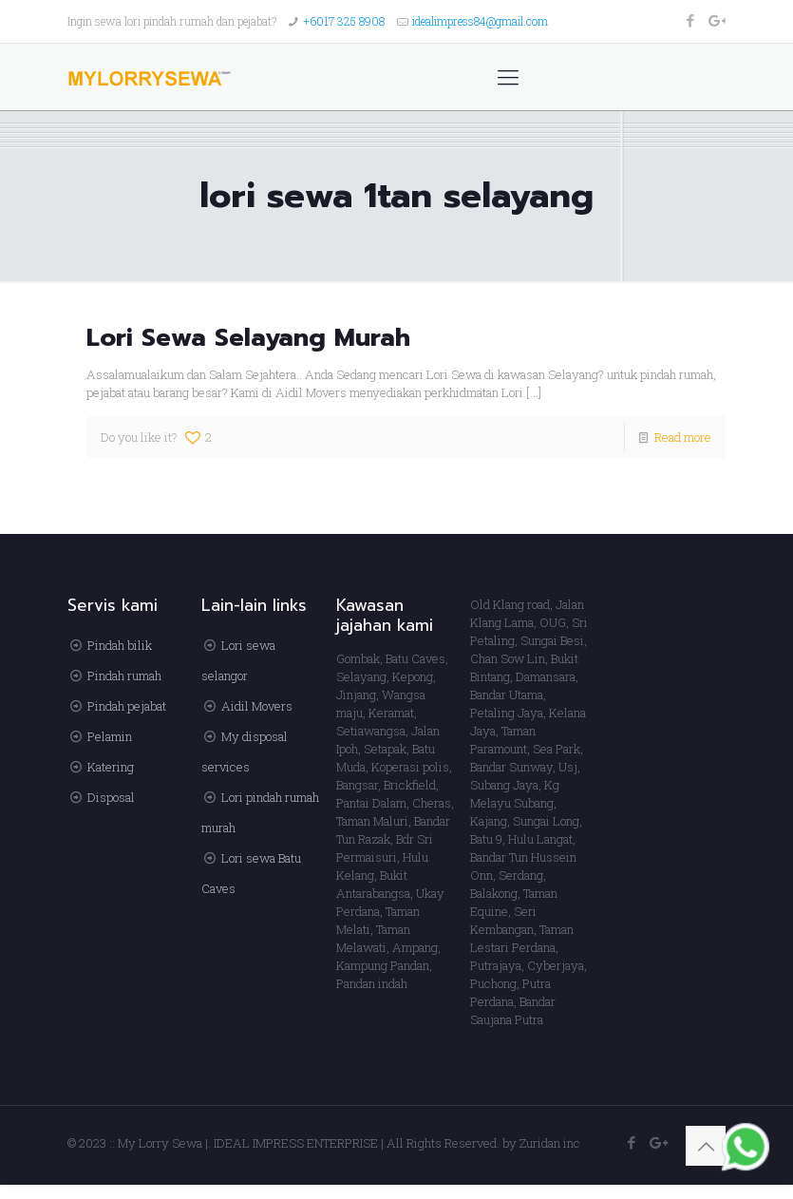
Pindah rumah (124, 675)
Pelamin (109, 736)
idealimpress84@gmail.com (480, 21)
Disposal (111, 797)
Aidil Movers (257, 705)
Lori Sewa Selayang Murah (248, 337)
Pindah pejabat (126, 705)
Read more (682, 437)
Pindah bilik (119, 645)
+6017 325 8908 (344, 21)
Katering (110, 766)
